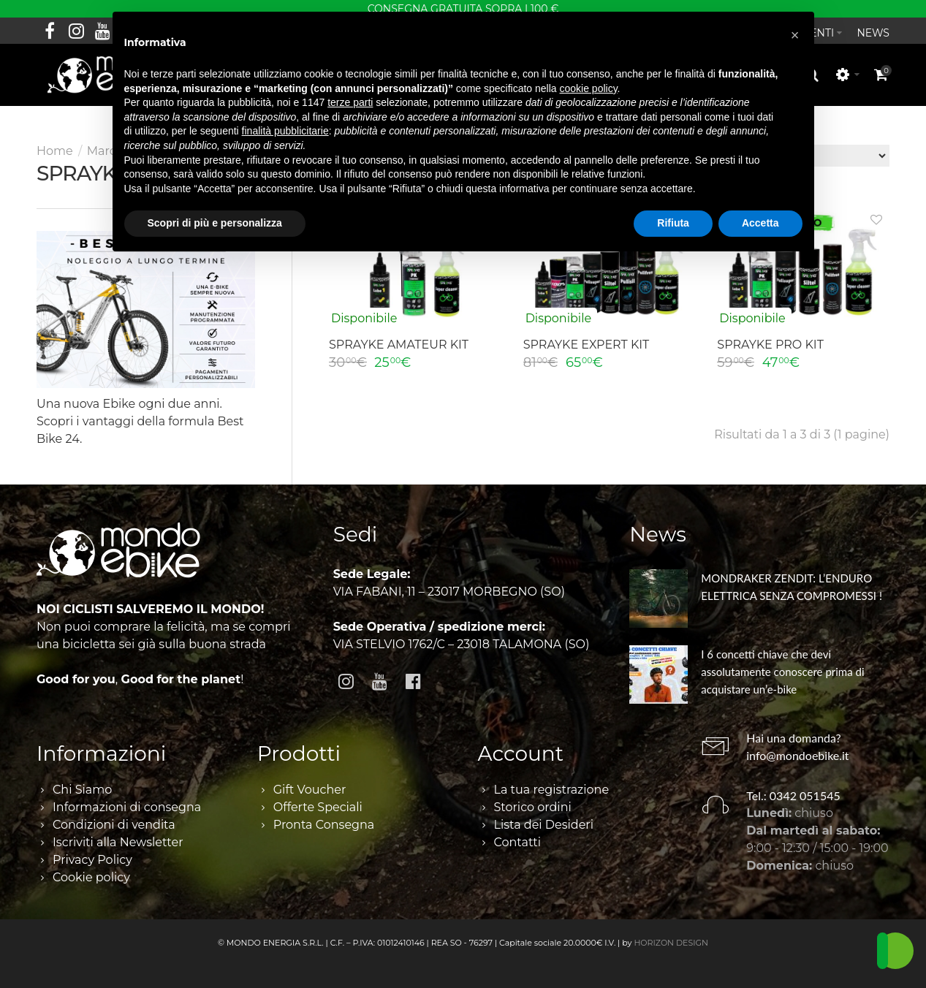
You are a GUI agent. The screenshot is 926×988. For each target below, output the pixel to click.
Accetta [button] (760, 223)
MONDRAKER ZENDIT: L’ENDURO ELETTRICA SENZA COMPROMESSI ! (791, 586)
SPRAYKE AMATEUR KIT (398, 345)
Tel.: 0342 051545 (793, 795)
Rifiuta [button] (673, 223)
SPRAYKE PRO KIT (770, 345)
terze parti (350, 102)
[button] (795, 35)
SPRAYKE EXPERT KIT (586, 345)
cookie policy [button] (588, 88)
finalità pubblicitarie (285, 131)
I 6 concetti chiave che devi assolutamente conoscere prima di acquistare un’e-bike (782, 671)
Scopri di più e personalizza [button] (215, 223)
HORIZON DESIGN (671, 943)
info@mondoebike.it (797, 755)
